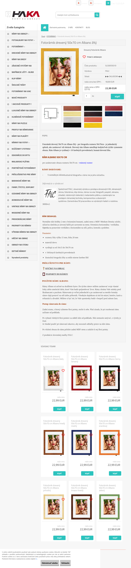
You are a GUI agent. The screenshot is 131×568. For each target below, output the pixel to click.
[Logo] (22, 15)
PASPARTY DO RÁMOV (57, 274)
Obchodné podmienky (58, 27)
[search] (97, 15)
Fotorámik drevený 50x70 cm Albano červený (79, 359)
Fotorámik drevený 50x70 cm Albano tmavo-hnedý (79, 488)
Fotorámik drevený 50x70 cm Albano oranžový (107, 423)
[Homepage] (45, 27)
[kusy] (87, 96)
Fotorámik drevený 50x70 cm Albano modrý (79, 423)
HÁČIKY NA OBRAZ (55, 268)
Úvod (43, 36)
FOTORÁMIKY (51, 36)
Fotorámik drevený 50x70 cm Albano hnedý (54, 422)
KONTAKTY (79, 27)
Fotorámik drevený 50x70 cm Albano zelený (107, 488)
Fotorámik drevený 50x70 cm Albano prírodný (51, 488)
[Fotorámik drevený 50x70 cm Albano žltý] (60, 49)
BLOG (88, 27)
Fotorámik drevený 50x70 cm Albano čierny (109, 357)
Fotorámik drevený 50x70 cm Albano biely (53, 357)
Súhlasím (64, 562)
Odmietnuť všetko (44, 562)
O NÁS (70, 27)
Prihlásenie (79, 3)
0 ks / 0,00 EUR (117, 3)
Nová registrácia (96, 3)
